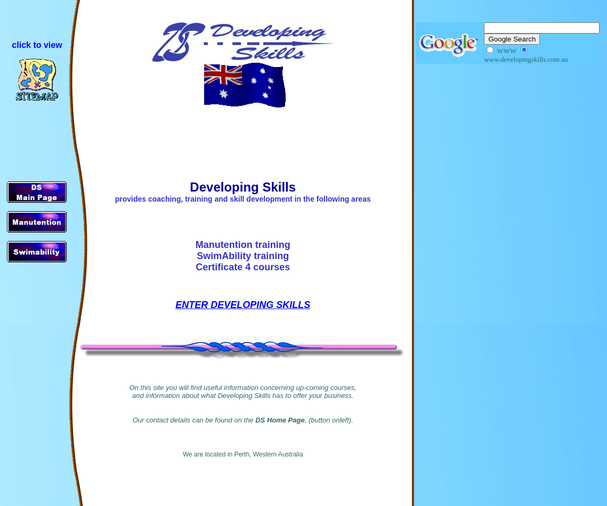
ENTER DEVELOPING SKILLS (242, 305)
